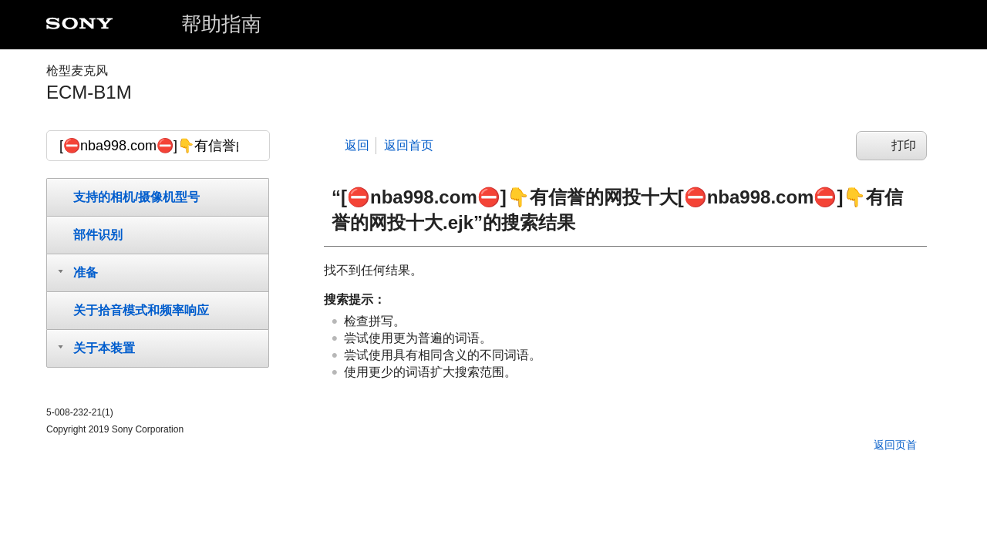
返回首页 (408, 145)
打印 (903, 145)
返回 (357, 145)
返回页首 (895, 445)
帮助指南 (221, 23)
